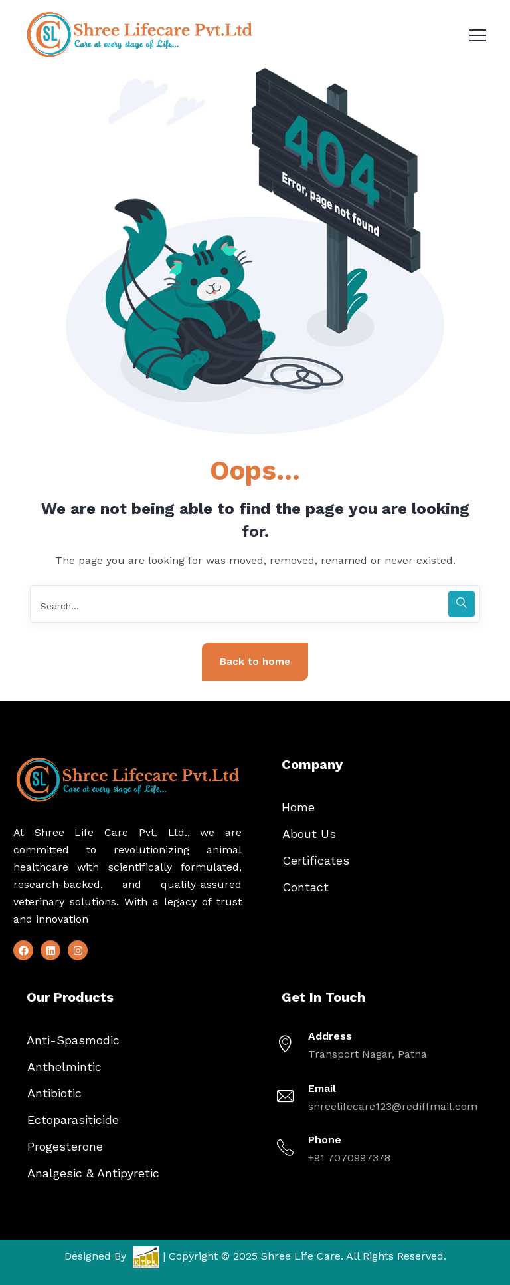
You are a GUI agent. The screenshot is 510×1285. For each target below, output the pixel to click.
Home (298, 807)
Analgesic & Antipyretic (93, 1173)
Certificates (315, 860)
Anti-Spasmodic (73, 1040)
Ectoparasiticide (73, 1120)
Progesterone (65, 1146)
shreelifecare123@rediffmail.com (392, 1106)
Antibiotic (54, 1093)
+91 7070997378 (349, 1157)
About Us (309, 834)
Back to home (255, 662)
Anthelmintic (64, 1066)
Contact (305, 887)
